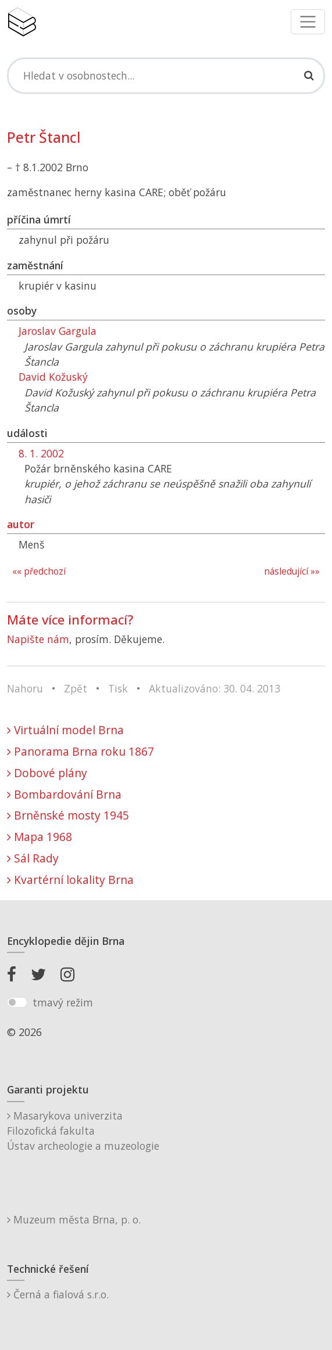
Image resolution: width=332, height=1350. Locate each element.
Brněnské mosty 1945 (68, 815)
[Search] (166, 75)
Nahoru (25, 688)
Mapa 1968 (39, 836)
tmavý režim (63, 1002)
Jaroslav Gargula (58, 331)
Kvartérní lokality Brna (70, 879)
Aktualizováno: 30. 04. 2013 (214, 688)
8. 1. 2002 (41, 453)
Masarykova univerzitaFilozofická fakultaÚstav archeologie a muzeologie (83, 1131)
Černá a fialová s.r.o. (58, 1294)
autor (20, 524)
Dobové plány (47, 773)
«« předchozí (39, 571)
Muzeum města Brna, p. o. (74, 1219)
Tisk (118, 688)
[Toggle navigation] (308, 21)
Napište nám (38, 639)
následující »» (292, 571)
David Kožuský (53, 377)
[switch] (17, 1002)
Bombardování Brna (64, 794)
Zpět (75, 688)
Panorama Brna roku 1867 (80, 751)
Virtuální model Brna (65, 730)
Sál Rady (33, 858)
